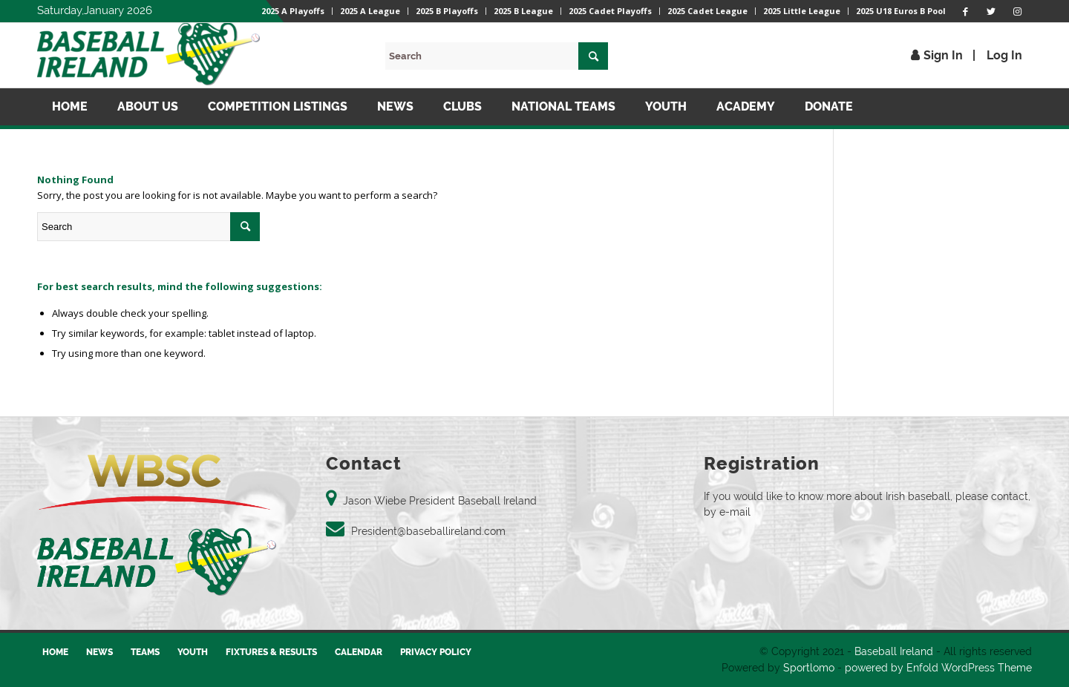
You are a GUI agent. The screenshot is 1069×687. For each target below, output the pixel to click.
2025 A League (370, 10)
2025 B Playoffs (447, 10)
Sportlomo (808, 668)
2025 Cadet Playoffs (610, 10)
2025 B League (523, 10)
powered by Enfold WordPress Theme (938, 668)
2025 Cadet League (707, 10)
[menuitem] (293, 11)
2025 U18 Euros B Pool (901, 10)
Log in (1004, 55)
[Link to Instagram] (1017, 11)
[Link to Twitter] (991, 11)
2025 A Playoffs (292, 10)
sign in (943, 55)
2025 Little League (801, 10)
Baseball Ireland (893, 651)
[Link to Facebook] (965, 11)
